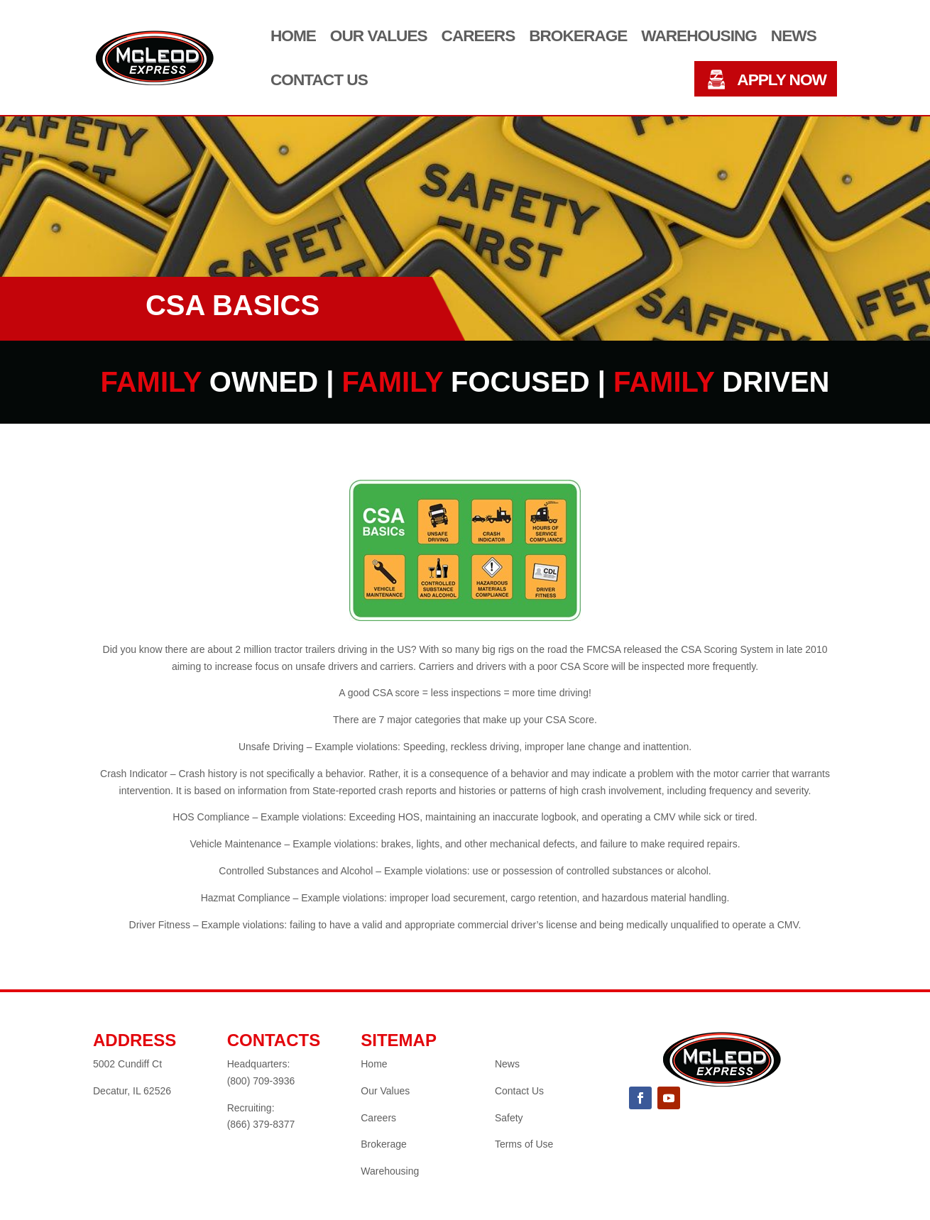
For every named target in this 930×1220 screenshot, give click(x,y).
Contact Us (319, 80)
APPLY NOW (781, 80)
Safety (509, 1117)
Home (293, 36)
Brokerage (578, 36)
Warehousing (699, 36)
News (793, 36)
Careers (478, 36)
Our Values (378, 36)
